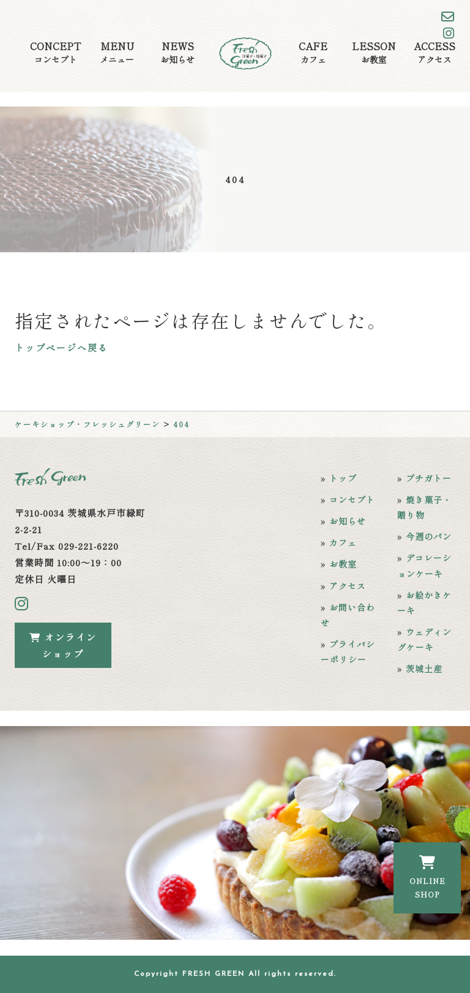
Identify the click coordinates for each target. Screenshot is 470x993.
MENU (117, 53)
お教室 (343, 564)
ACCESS (434, 53)
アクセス (347, 586)
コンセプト (352, 499)
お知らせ (347, 521)
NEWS (177, 53)
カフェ (343, 542)
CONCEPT (55, 53)
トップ (343, 478)
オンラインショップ (63, 645)
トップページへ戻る (61, 347)
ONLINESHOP (427, 877)
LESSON (374, 53)
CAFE (313, 53)
